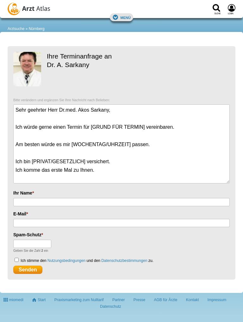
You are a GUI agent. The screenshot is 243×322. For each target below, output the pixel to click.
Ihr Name (22, 192)
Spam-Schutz (27, 234)
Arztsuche (16, 29)
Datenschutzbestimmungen (124, 260)
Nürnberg (37, 29)
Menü (121, 17)
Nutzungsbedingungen (66, 260)
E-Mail (19, 213)
